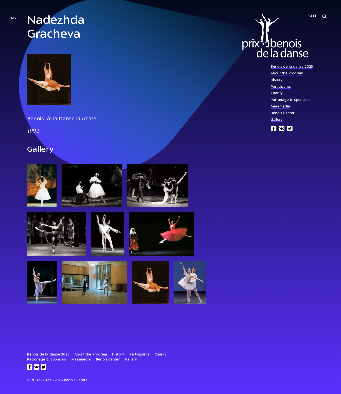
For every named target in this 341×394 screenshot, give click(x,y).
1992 (33, 131)
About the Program (287, 73)
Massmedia (280, 107)
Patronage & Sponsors (290, 100)
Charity (276, 93)
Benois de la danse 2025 (292, 67)
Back (12, 18)
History (276, 80)
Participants (281, 87)
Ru (310, 16)
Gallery (276, 120)
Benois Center (282, 113)
